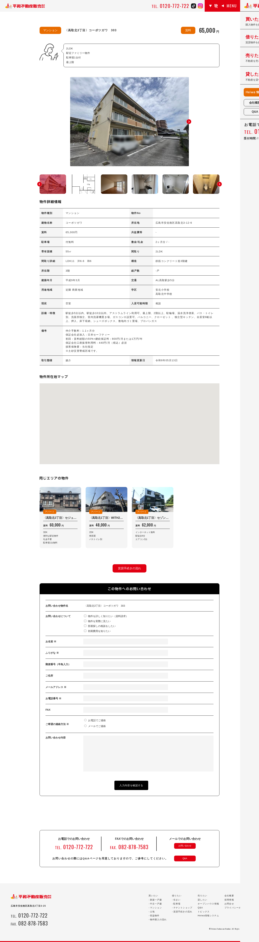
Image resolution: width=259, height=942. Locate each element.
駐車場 (177, 903)
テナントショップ (182, 907)
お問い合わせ (184, 845)
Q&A (185, 858)
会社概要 (229, 895)
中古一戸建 (156, 903)
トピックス (204, 911)
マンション (156, 907)
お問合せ (229, 903)
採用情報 (229, 900)
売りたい (202, 895)
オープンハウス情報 (208, 903)
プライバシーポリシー (236, 907)
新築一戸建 (156, 900)
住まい (177, 900)
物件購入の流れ (158, 919)
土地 (152, 911)
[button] (188, 121)
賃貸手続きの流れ (129, 568)
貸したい (202, 900)
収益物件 (155, 915)
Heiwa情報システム (208, 915)
